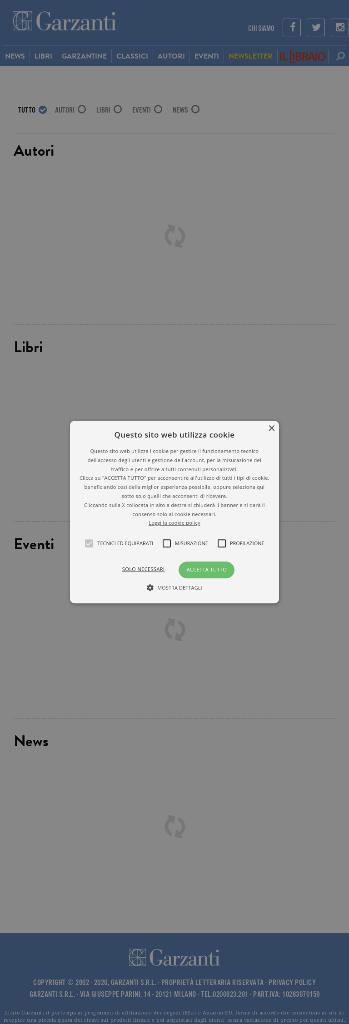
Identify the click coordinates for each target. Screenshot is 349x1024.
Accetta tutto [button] (206, 569)
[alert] (174, 512)
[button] (174, 512)
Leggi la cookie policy (174, 523)
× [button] (271, 428)
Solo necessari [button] (143, 569)
